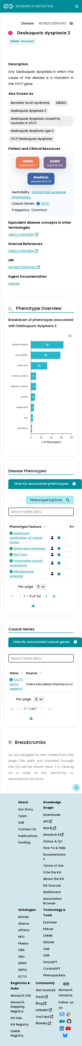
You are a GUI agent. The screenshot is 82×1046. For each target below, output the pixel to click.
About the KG (53, 879)
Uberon (23, 924)
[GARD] (55, 163)
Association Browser (52, 901)
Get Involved (45, 990)
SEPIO (22, 970)
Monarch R (53, 835)
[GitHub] (69, 1021)
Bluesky (43, 1023)
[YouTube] (68, 1028)
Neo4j (49, 828)
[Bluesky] (65, 1035)
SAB (21, 822)
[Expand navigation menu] (77, 6)
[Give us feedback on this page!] (76, 787)
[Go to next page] (45, 596)
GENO (22, 963)
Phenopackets (54, 975)
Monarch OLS (21, 995)
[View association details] (58, 538)
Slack (42, 997)
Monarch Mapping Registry (17, 1006)
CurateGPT (52, 968)
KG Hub (16, 1018)
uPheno (24, 930)
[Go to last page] (53, 596)
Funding (24, 842)
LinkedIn (44, 1010)
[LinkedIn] (62, 1028)
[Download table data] (32, 605)
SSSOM (48, 942)
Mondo (23, 917)
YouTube (44, 1017)
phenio (14, 283)
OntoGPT (50, 962)
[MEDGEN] (41, 179)
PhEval (48, 929)
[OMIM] (27, 163)
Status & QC (53, 841)
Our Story (25, 809)
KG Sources (52, 885)
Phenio (23, 943)
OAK (46, 949)
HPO (21, 937)
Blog (41, 1003)
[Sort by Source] (39, 673)
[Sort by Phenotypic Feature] (43, 526)
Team (22, 816)
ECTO (22, 976)
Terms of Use (53, 866)
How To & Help (54, 848)
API (47, 821)
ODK (46, 955)
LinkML (48, 935)
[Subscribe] (62, 1014)
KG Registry (20, 1024)
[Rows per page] (41, 586)
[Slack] (68, 1014)
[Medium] (62, 1021)
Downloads (52, 815)
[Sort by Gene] (20, 673)
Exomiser (50, 922)
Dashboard (52, 892)
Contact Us (27, 829)
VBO (21, 957)
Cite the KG (52, 872)
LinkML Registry (17, 1033)
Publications (28, 836)
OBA (21, 950)
